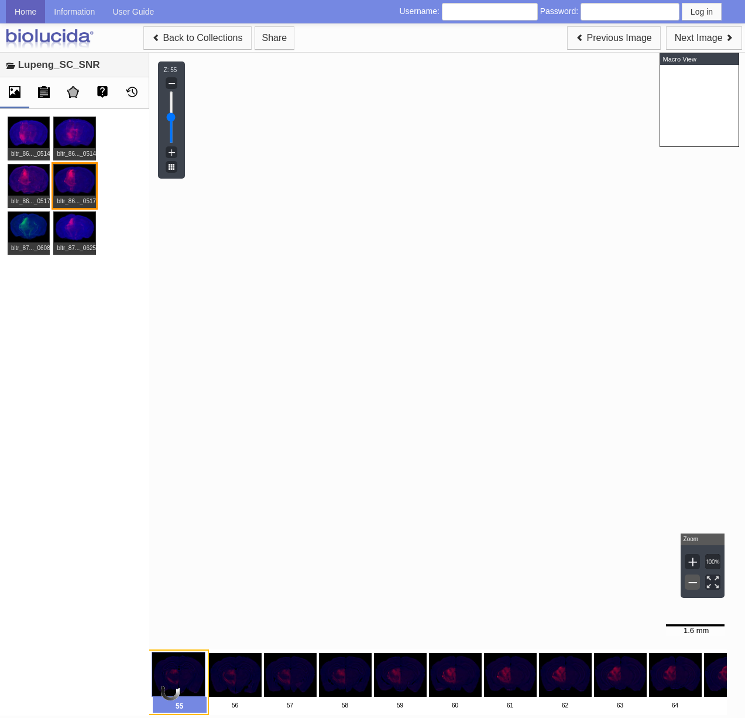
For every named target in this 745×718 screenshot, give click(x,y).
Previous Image (614, 38)
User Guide (133, 11)
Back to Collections (197, 38)
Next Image (704, 38)
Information (74, 11)
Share (274, 38)
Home (25, 11)
